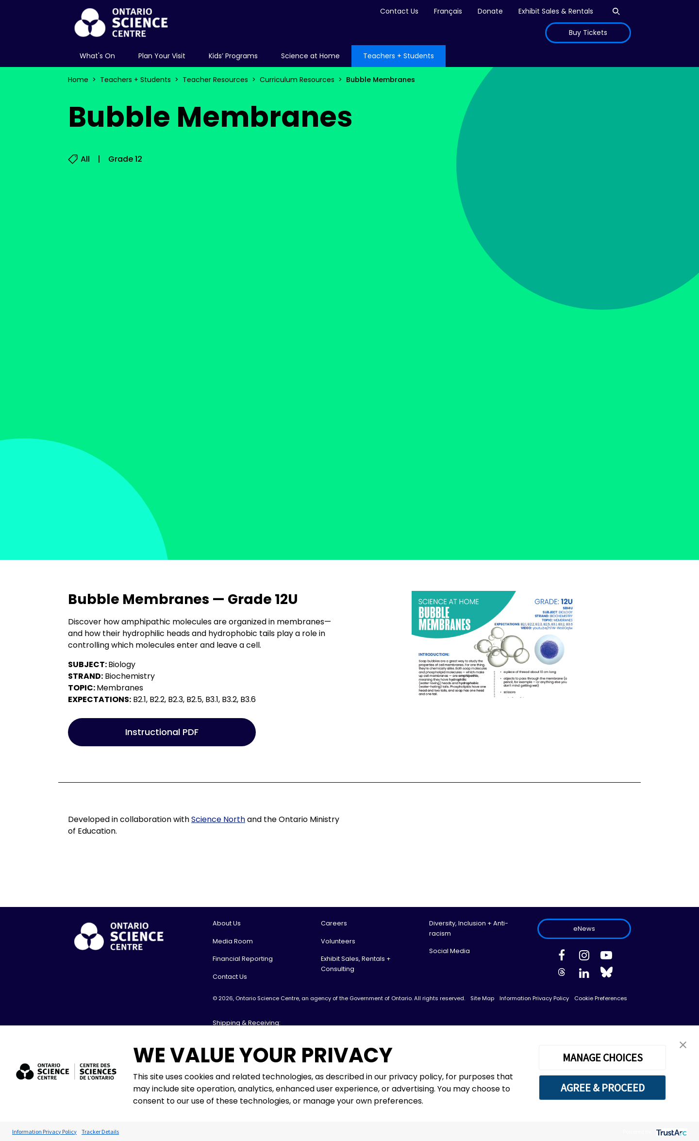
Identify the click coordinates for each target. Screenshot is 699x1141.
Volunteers (338, 941)
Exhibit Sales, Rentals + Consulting (356, 964)
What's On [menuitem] (97, 56)
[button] (683, 1044)
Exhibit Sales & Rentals (555, 11)
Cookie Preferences (600, 998)
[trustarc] (670, 1132)
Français (448, 11)
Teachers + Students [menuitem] (398, 56)
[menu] (97, 56)
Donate (490, 11)
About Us (227, 923)
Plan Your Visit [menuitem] (161, 56)
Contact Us (399, 11)
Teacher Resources (215, 79)
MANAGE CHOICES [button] (603, 1057)
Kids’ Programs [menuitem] (233, 56)
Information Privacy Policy (534, 998)
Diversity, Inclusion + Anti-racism (468, 928)
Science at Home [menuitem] (310, 56)
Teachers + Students (135, 79)
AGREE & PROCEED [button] (603, 1087)
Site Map (482, 998)
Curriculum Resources (297, 79)
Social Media (449, 951)
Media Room (233, 941)
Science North (218, 819)
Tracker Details (100, 1131)
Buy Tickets (588, 32)
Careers (334, 923)
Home (78, 79)
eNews (584, 928)
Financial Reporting (243, 959)
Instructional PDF (162, 732)
